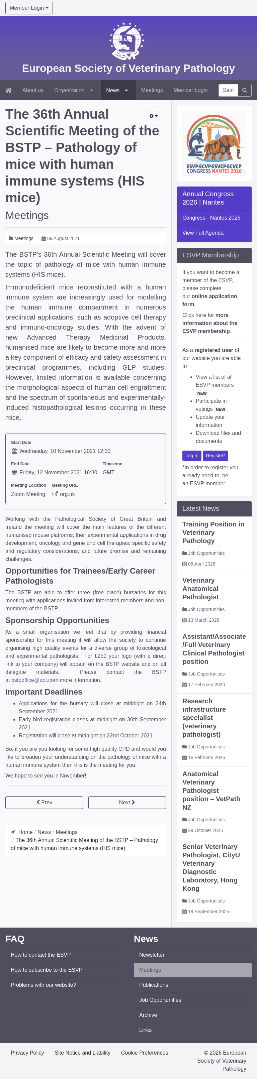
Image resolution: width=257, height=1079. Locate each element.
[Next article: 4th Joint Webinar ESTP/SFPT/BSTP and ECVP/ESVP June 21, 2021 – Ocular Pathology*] (127, 802)
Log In (191, 485)
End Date (20, 463)
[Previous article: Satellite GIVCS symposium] (44, 802)
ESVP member (207, 513)
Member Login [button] (29, 8)
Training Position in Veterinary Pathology (213, 562)
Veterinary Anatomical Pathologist (200, 618)
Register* (215, 485)
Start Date (21, 442)
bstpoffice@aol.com (34, 680)
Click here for (209, 353)
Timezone (112, 463)
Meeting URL (65, 485)
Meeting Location (28, 485)
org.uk (63, 494)
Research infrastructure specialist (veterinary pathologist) (204, 747)
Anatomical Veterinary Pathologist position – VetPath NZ (211, 820)
